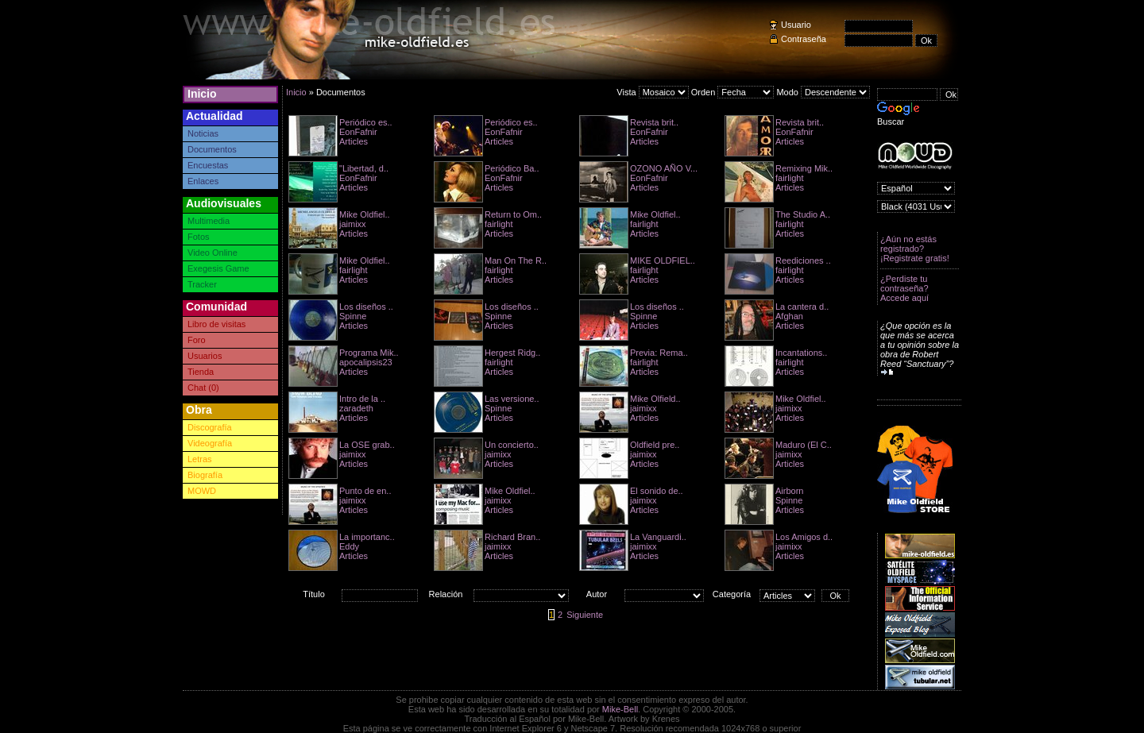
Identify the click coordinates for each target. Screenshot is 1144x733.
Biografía (204, 475)
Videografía (209, 443)
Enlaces (202, 181)
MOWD (201, 491)
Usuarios (204, 356)
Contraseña (803, 39)
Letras (199, 459)
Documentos (212, 149)
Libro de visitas (216, 324)
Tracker (202, 284)
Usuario (796, 24)
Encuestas (207, 165)
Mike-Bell (620, 709)
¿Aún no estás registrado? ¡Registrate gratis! (914, 248)
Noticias (202, 133)
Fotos (198, 236)
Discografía (209, 427)
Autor (596, 594)
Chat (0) (203, 387)
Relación (446, 594)
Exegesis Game (218, 268)
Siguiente (584, 614)
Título (314, 594)
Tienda (200, 371)
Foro (196, 340)
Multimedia (208, 221)
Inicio (202, 93)
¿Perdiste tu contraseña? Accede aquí (904, 288)
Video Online (212, 252)
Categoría (732, 594)
